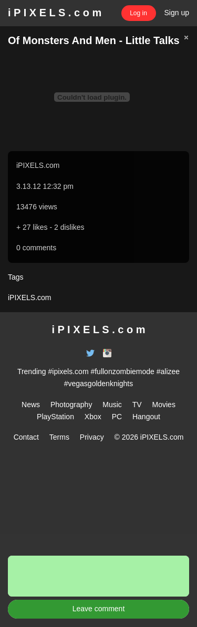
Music (112, 404)
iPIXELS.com (37, 165)
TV (137, 404)
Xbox (93, 416)
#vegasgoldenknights (98, 383)
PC (117, 416)
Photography (71, 404)
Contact (26, 437)
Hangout (146, 416)
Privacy (92, 437)
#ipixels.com (68, 371)
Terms (59, 437)
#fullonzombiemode (122, 371)
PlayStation (55, 416)
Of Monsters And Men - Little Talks (94, 40)
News (31, 404)
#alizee (168, 371)
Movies (163, 404)
